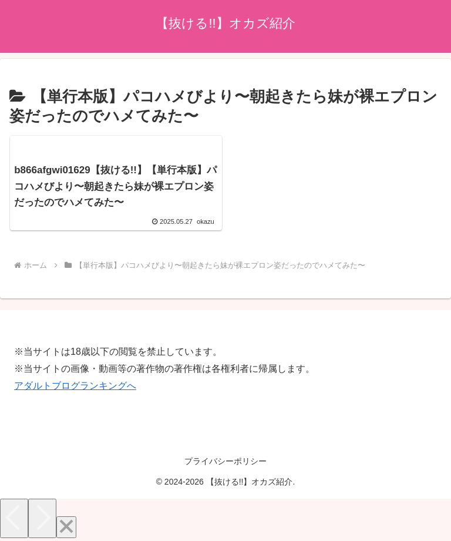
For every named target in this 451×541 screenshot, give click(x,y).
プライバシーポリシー (225, 461)
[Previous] (14, 518)
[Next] (42, 518)
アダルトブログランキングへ (75, 386)
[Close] (66, 527)
